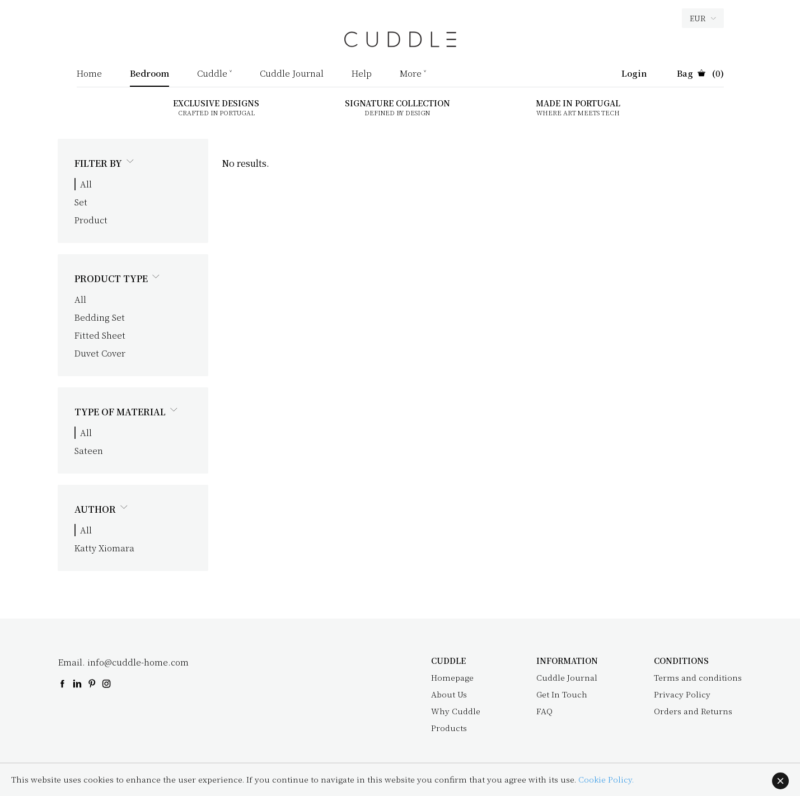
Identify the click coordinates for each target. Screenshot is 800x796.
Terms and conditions (698, 677)
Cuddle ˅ (214, 74)
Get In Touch (561, 694)
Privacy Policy (682, 694)
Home (89, 74)
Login (634, 74)
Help (362, 74)
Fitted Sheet (99, 335)
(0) (700, 74)
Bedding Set (99, 317)
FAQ (544, 711)
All (86, 184)
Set (80, 202)
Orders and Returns (693, 711)
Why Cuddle (455, 711)
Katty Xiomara (104, 548)
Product (90, 220)
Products (449, 727)
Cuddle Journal (292, 74)
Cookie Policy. (606, 779)
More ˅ (413, 74)
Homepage (452, 677)
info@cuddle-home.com (138, 662)
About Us (449, 694)
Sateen (88, 450)
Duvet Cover (99, 353)
